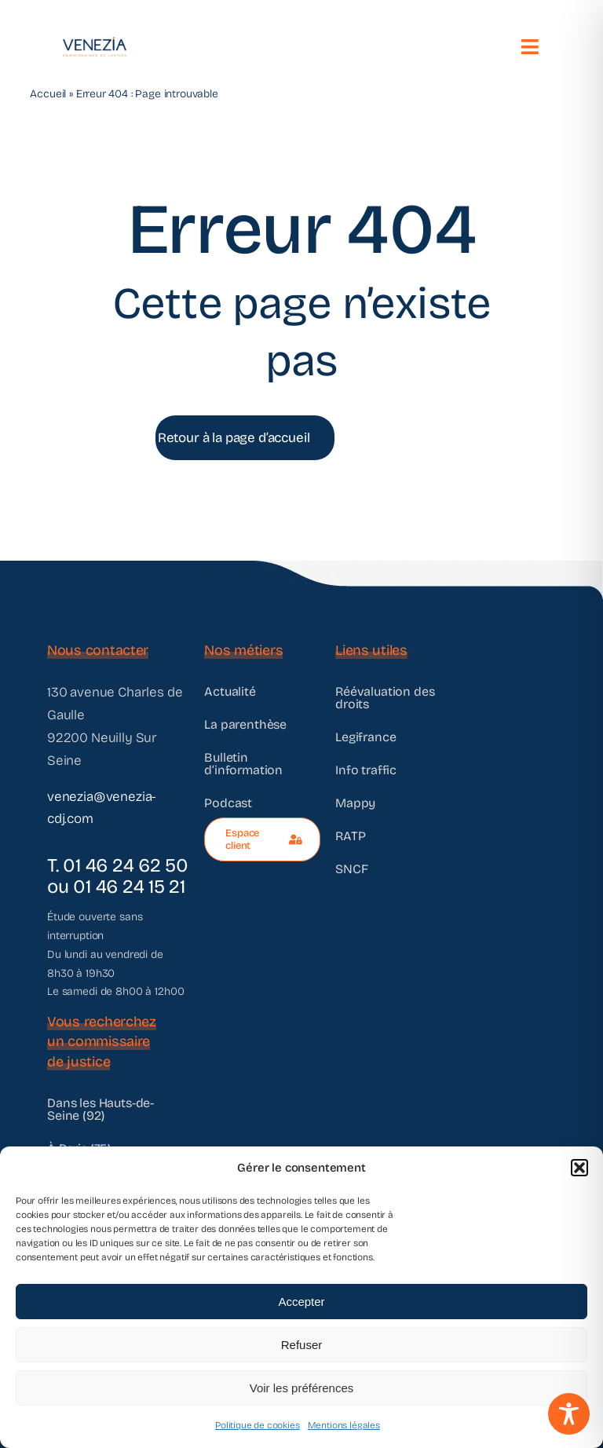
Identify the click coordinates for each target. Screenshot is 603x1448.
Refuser (302, 1344)
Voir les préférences (302, 1388)
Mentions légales (344, 1425)
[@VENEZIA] (92, 43)
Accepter (301, 1301)
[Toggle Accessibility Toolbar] (568, 1413)
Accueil (48, 94)
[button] (579, 1168)
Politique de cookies (257, 1425)
